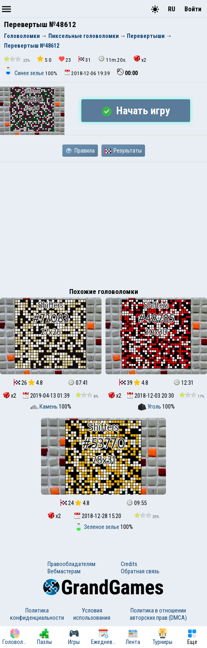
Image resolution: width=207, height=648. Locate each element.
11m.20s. (112, 59)
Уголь (150, 406)
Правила (80, 150)
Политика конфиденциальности (37, 614)
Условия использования (91, 614)
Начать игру (136, 110)
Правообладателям (71, 564)
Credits (129, 564)
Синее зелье (24, 73)
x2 (140, 59)
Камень (44, 406)
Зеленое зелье (97, 527)
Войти (192, 9)
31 (85, 59)
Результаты (123, 150)
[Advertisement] (103, 222)
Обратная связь (140, 571)
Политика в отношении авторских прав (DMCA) (158, 614)
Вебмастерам (64, 571)
